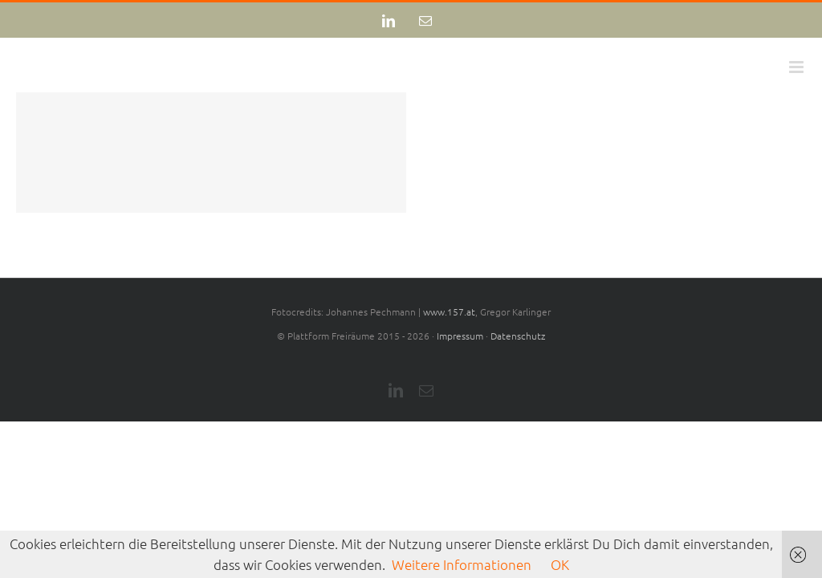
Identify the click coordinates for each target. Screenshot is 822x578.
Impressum (460, 335)
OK (560, 564)
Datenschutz (517, 335)
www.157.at (449, 311)
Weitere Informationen (461, 564)
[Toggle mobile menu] (797, 67)
